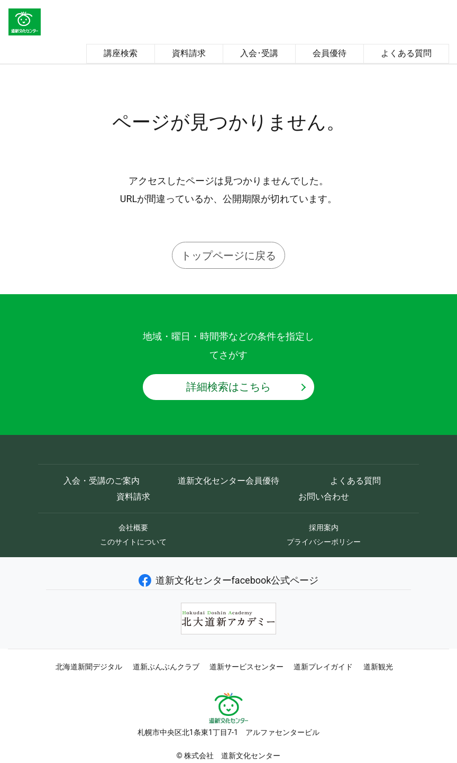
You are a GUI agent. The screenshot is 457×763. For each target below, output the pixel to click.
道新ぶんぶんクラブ (166, 666)
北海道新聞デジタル (89, 666)
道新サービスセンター (246, 666)
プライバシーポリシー (324, 542)
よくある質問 (406, 53)
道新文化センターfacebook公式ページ (229, 580)
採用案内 (324, 527)
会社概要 (133, 527)
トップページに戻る (228, 255)
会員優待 (329, 53)
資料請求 (189, 53)
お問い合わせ (323, 497)
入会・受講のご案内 (101, 481)
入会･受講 (259, 53)
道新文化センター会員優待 (228, 481)
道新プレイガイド (323, 666)
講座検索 (121, 53)
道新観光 (378, 666)
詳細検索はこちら (228, 386)
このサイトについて (133, 542)
